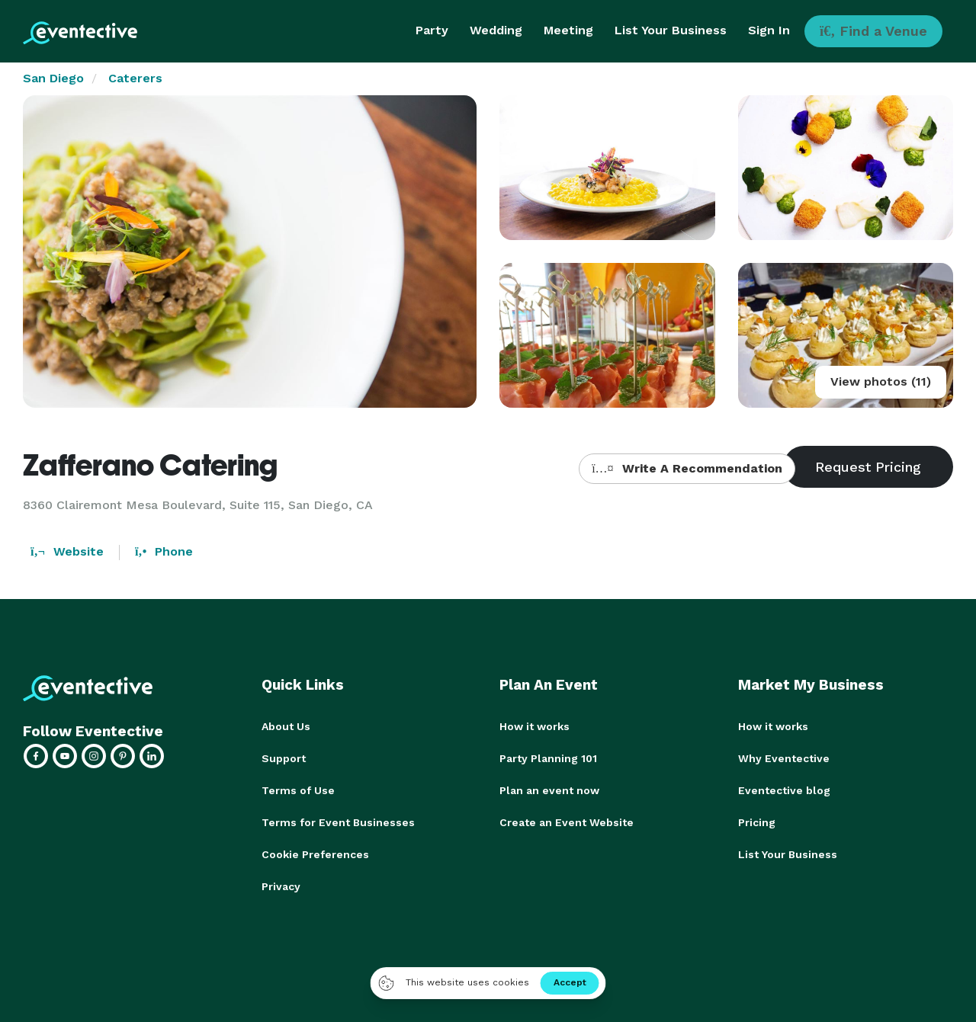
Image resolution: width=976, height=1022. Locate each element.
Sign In (769, 30)
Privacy (281, 886)
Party (432, 30)
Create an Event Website (566, 822)
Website (67, 551)
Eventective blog (784, 790)
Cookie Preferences (315, 854)
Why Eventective (784, 758)
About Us (286, 726)
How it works (534, 726)
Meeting (568, 30)
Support (284, 758)
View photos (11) (880, 381)
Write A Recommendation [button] (687, 468)
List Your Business (671, 30)
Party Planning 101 (548, 758)
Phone (164, 551)
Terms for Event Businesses (338, 822)
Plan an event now (549, 790)
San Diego (53, 78)
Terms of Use (298, 790)
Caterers (135, 78)
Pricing (756, 822)
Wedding (496, 30)
